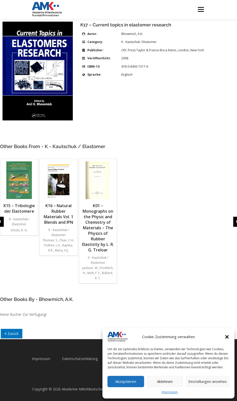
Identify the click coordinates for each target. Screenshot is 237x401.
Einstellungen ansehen (207, 381)
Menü (200, 9)
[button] (226, 336)
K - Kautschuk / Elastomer (139, 42)
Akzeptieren (125, 381)
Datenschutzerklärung (80, 358)
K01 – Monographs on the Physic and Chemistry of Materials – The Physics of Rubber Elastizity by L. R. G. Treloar (98, 207)
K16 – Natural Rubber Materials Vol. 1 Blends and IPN (58, 193)
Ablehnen (165, 381)
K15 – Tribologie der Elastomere (19, 187)
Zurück (12, 333)
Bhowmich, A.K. (132, 34)
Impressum (170, 392)
